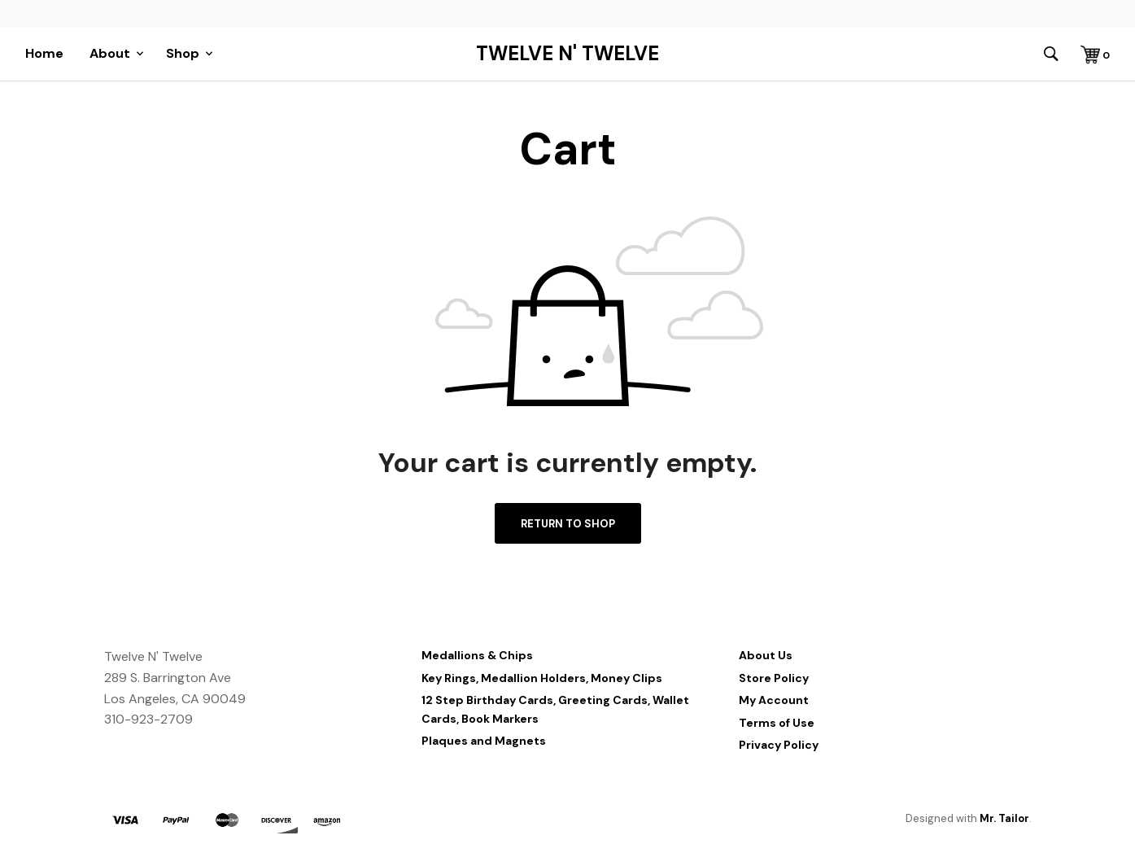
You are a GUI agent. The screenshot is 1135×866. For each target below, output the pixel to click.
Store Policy (774, 678)
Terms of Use (776, 722)
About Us (765, 655)
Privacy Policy (779, 744)
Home (44, 53)
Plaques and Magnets (483, 740)
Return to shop (568, 524)
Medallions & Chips (477, 655)
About (109, 53)
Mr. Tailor (1004, 818)
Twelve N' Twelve (567, 53)
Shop (182, 53)
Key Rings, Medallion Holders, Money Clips (541, 678)
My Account (774, 700)
